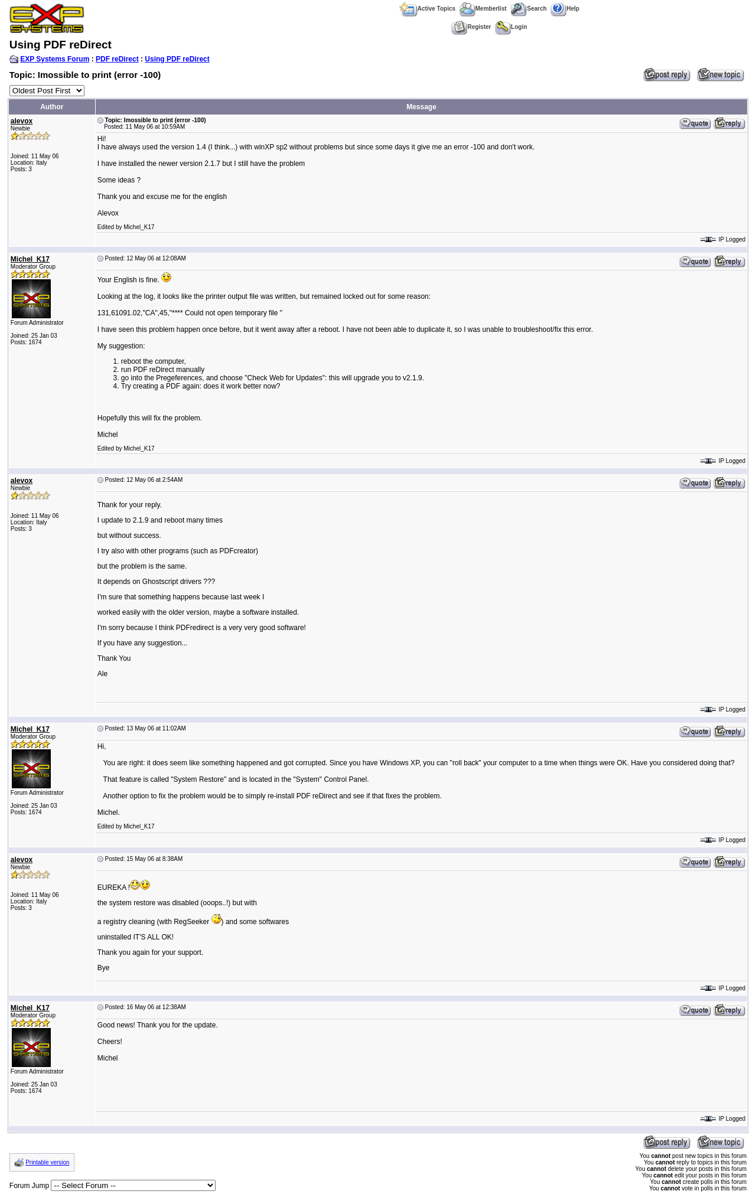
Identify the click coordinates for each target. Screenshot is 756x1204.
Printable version (47, 1162)
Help (564, 8)
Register (471, 27)
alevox (21, 121)
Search (528, 8)
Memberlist (483, 8)
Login (511, 27)
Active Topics (427, 8)
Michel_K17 (30, 259)
